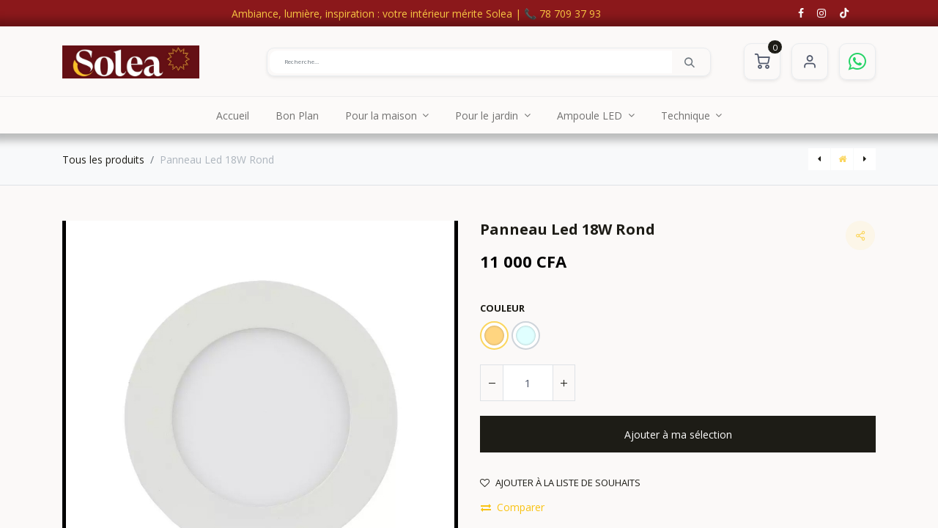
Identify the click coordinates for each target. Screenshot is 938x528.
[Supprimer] (492, 382)
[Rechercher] (689, 62)
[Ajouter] (564, 382)
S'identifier (809, 61)
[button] (678, 434)
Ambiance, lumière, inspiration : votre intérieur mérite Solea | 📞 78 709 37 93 (416, 14)
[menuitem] (232, 115)
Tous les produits (103, 159)
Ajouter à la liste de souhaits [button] (560, 482)
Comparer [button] (512, 507)
